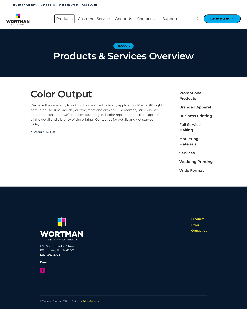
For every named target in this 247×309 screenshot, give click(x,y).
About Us (122, 19)
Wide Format (191, 170)
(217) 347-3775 (50, 254)
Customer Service (93, 19)
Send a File (48, 4)
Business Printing (195, 116)
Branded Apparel (195, 107)
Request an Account (24, 4)
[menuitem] (64, 18)
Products (63, 19)
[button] (196, 19)
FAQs (195, 225)
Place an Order (68, 4)
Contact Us (146, 19)
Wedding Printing (196, 161)
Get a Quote (90, 4)
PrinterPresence (91, 301)
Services (187, 153)
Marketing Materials (188, 142)
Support (169, 19)
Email (44, 262)
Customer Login (221, 18)
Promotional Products (190, 96)
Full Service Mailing (190, 127)
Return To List (44, 132)
